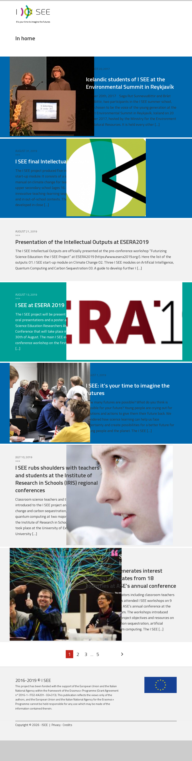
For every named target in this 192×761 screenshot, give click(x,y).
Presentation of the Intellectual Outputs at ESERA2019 (94, 255)
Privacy (57, 745)
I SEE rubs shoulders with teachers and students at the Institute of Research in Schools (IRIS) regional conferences (60, 491)
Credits (68, 745)
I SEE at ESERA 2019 (45, 318)
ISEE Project (33, 17)
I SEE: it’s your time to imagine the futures (129, 402)
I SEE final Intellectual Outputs (59, 174)
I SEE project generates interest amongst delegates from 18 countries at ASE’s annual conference (131, 594)
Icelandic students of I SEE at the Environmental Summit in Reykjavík (128, 92)
